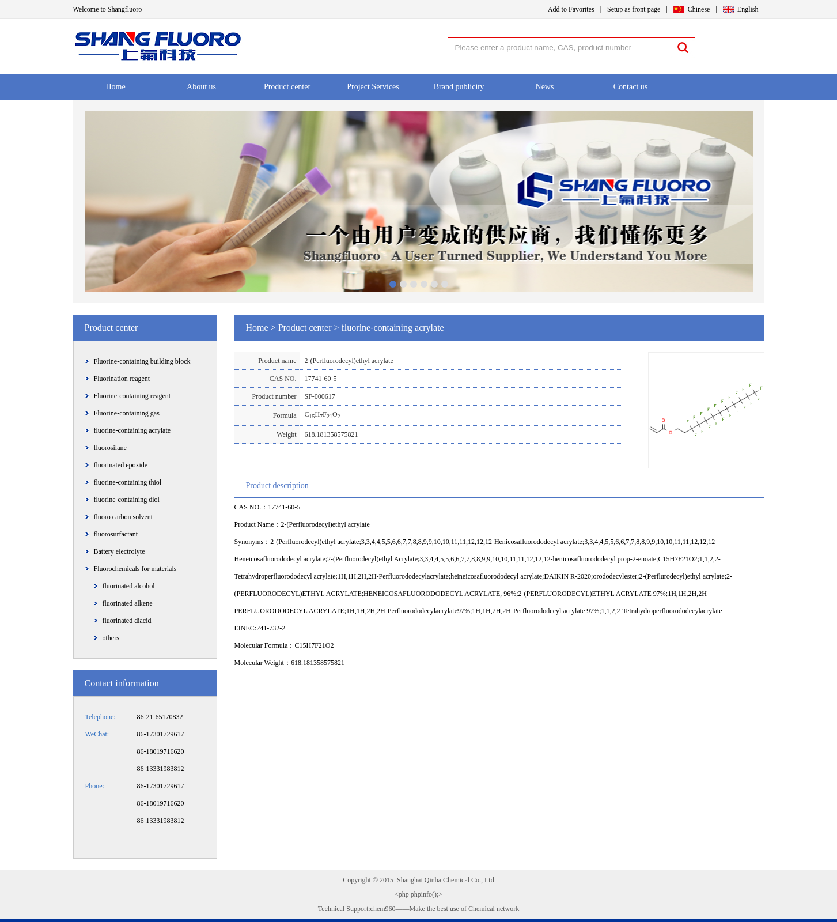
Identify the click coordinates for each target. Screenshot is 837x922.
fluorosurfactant (116, 534)
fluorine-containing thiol (128, 482)
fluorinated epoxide (121, 465)
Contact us (630, 86)
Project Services (373, 86)
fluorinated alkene (128, 603)
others (111, 638)
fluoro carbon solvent (123, 517)
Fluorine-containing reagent (132, 396)
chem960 (383, 909)
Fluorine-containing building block (142, 361)
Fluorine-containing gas (127, 413)
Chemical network (493, 909)
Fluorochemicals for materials (135, 569)
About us (201, 86)
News (545, 86)
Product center (287, 86)
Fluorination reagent (122, 379)
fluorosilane (110, 448)
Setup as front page (633, 9)
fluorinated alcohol (129, 586)
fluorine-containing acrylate (132, 430)
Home (115, 86)
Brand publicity (459, 86)
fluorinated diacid (127, 621)
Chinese (699, 9)
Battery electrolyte (119, 551)
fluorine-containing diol (127, 500)
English (748, 9)
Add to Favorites (571, 9)
